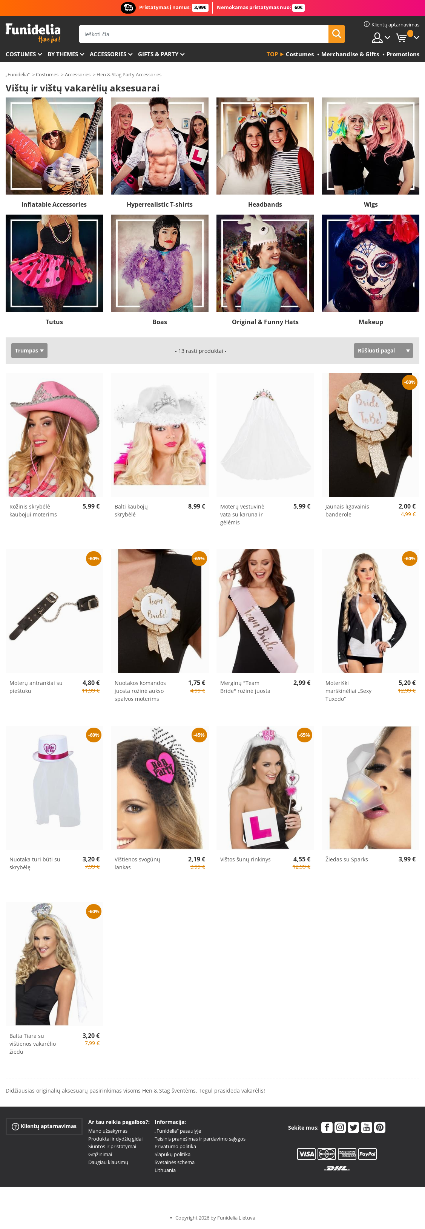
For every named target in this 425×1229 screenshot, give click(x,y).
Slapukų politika (172, 1154)
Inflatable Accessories (54, 204)
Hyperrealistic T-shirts (160, 204)
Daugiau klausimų (108, 1162)
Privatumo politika (175, 1146)
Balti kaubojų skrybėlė (131, 510)
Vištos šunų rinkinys (245, 859)
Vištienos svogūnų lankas (137, 863)
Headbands (265, 204)
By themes (63, 54)
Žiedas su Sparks (346, 859)
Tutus (54, 322)
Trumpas (26, 350)
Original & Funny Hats (265, 322)
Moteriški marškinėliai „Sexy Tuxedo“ (348, 690)
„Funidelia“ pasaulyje (178, 1130)
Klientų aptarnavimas (44, 1126)
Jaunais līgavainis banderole (347, 510)
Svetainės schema (175, 1162)
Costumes (21, 54)
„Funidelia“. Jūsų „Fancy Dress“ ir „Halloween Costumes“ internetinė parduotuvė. (33, 33)
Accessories (108, 54)
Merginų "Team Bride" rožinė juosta (245, 686)
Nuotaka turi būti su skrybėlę (34, 863)
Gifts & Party (158, 54)
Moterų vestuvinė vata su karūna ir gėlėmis (242, 514)
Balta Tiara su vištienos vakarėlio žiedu (32, 1043)
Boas (159, 322)
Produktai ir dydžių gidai (115, 1138)
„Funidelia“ (18, 74)
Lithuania (165, 1170)
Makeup (371, 322)
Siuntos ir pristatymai (112, 1146)
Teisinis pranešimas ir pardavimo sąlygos (200, 1138)
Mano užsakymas (107, 1130)
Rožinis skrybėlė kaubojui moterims (33, 510)
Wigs (371, 204)
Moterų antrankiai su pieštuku (36, 686)
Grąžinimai (100, 1154)
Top (272, 54)
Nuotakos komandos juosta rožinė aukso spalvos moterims (140, 690)
